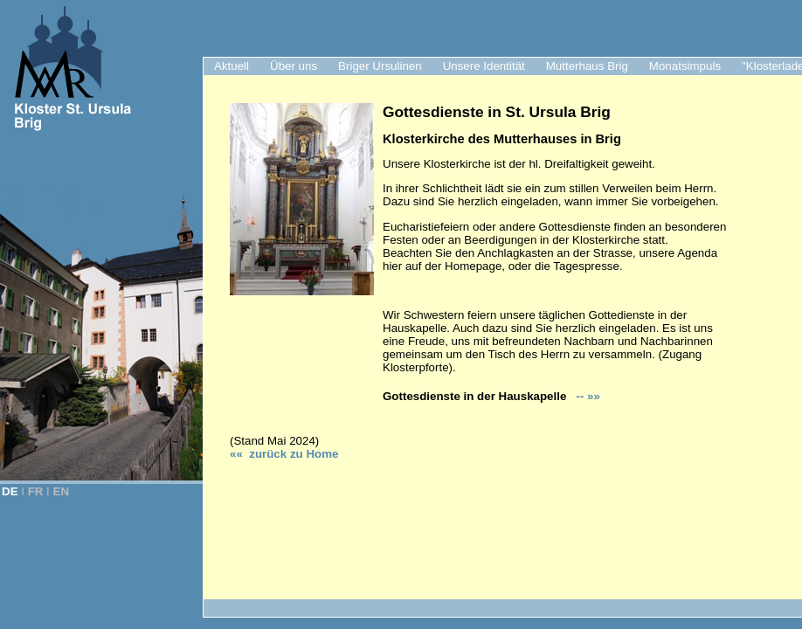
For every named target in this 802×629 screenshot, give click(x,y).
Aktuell (231, 66)
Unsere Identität (484, 66)
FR (36, 491)
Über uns (293, 66)
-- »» (586, 396)
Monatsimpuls (685, 66)
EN (61, 491)
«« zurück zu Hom (284, 453)
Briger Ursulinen (380, 66)
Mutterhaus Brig (587, 66)
